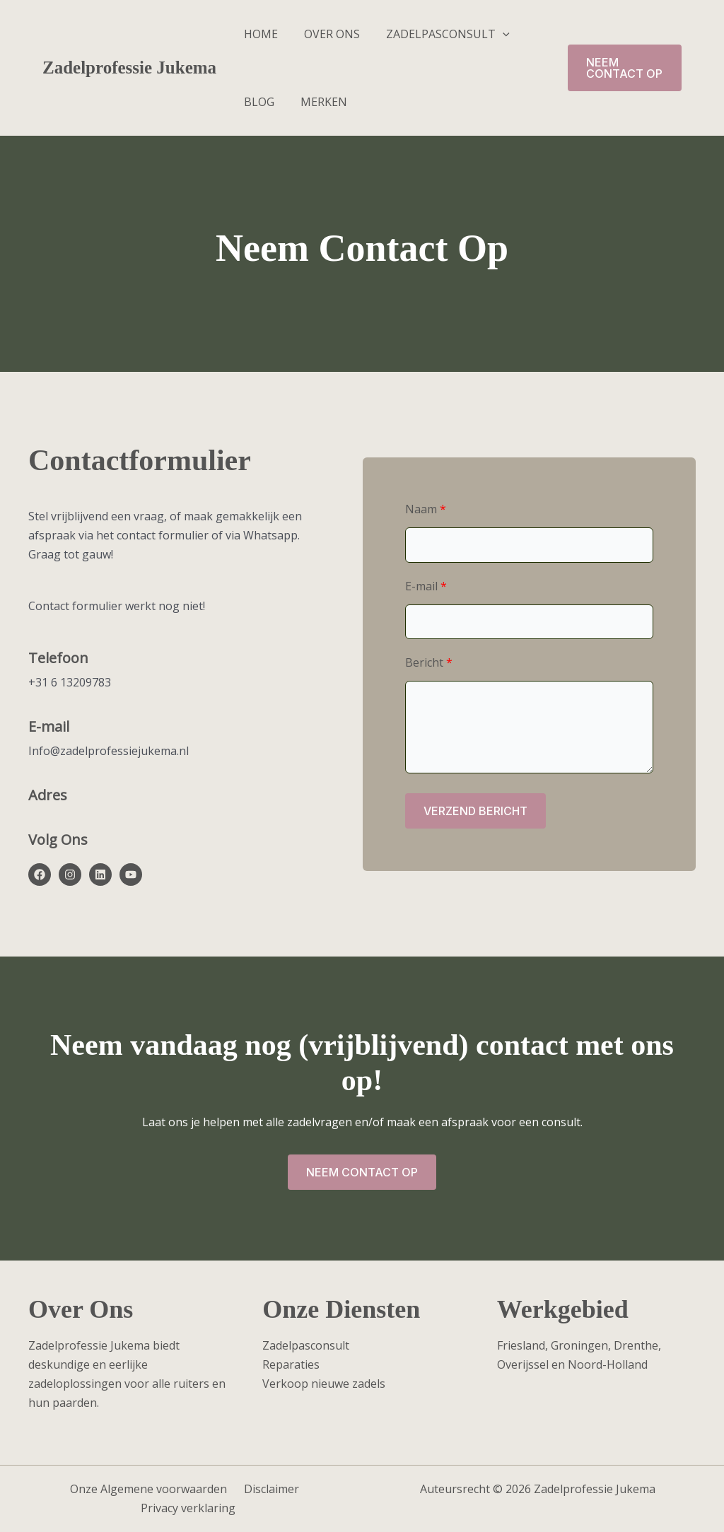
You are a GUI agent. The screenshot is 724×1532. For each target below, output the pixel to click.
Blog (257, 102)
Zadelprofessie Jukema (129, 67)
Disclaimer (268, 1489)
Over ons (326, 34)
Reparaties (291, 1364)
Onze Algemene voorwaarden (150, 1489)
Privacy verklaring (189, 1508)
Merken (318, 102)
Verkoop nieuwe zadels (323, 1383)
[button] (493, 34)
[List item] (39, 874)
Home (259, 34)
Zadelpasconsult (439, 34)
